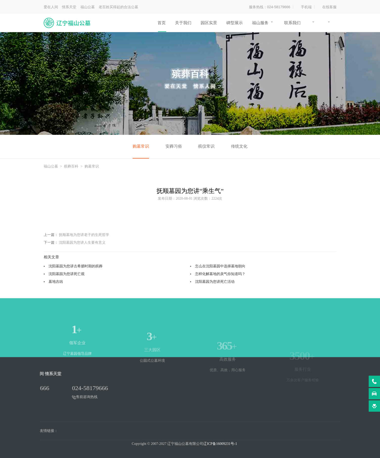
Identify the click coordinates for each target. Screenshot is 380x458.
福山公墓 (51, 166)
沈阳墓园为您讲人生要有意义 (82, 242)
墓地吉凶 (56, 281)
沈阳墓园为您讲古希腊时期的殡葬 (76, 266)
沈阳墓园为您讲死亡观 (67, 274)
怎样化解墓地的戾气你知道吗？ (220, 274)
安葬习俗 (173, 146)
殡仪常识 (206, 146)
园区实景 (209, 23)
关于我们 (183, 23)
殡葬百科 (71, 166)
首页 (161, 23)
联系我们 (292, 23)
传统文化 (239, 146)
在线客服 (329, 7)
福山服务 (260, 23)
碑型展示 (234, 23)
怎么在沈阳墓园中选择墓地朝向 (220, 266)
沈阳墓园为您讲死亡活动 (215, 281)
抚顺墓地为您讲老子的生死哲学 (84, 235)
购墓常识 (141, 146)
